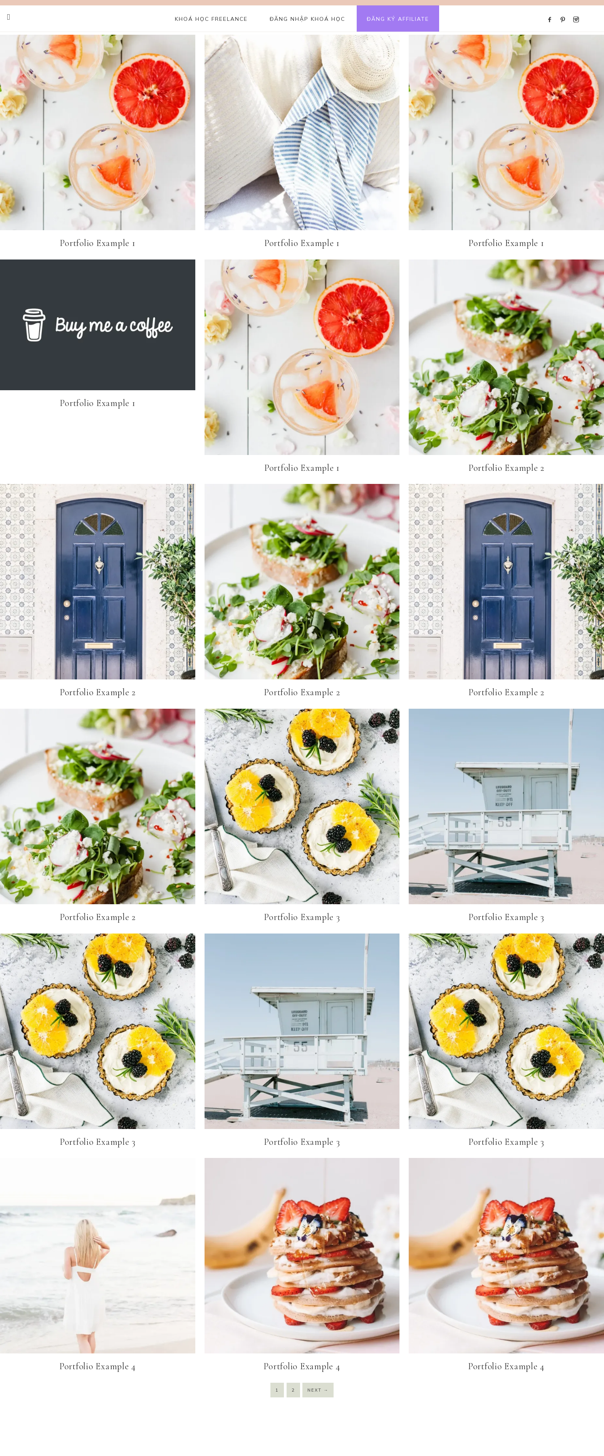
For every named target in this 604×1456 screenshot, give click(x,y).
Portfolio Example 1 (97, 243)
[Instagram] (577, 10)
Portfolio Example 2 (506, 468)
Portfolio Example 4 (97, 1366)
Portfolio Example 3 (302, 917)
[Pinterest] (564, 10)
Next (318, 1390)
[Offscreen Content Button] (9, 17)
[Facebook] (551, 10)
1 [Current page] (277, 1390)
